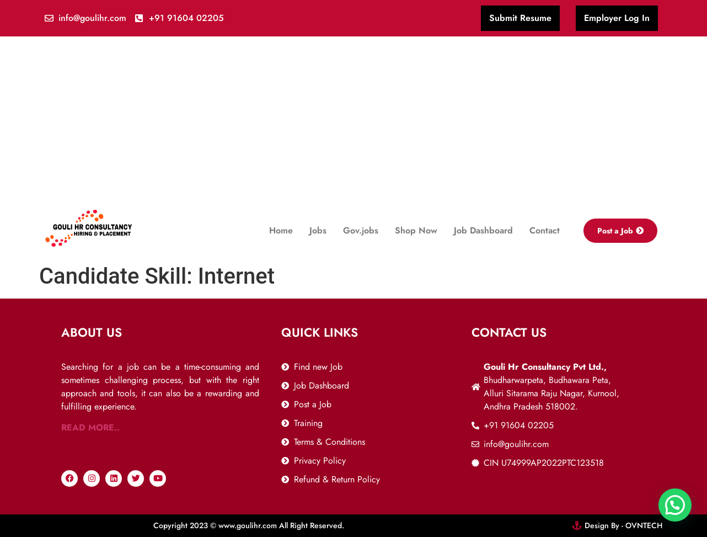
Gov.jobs (360, 230)
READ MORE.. (90, 427)
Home (281, 230)
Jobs (317, 230)
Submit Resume (520, 18)
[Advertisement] (353, 119)
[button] (675, 505)
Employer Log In (617, 18)
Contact (544, 230)
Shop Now (416, 230)
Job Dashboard (483, 230)
